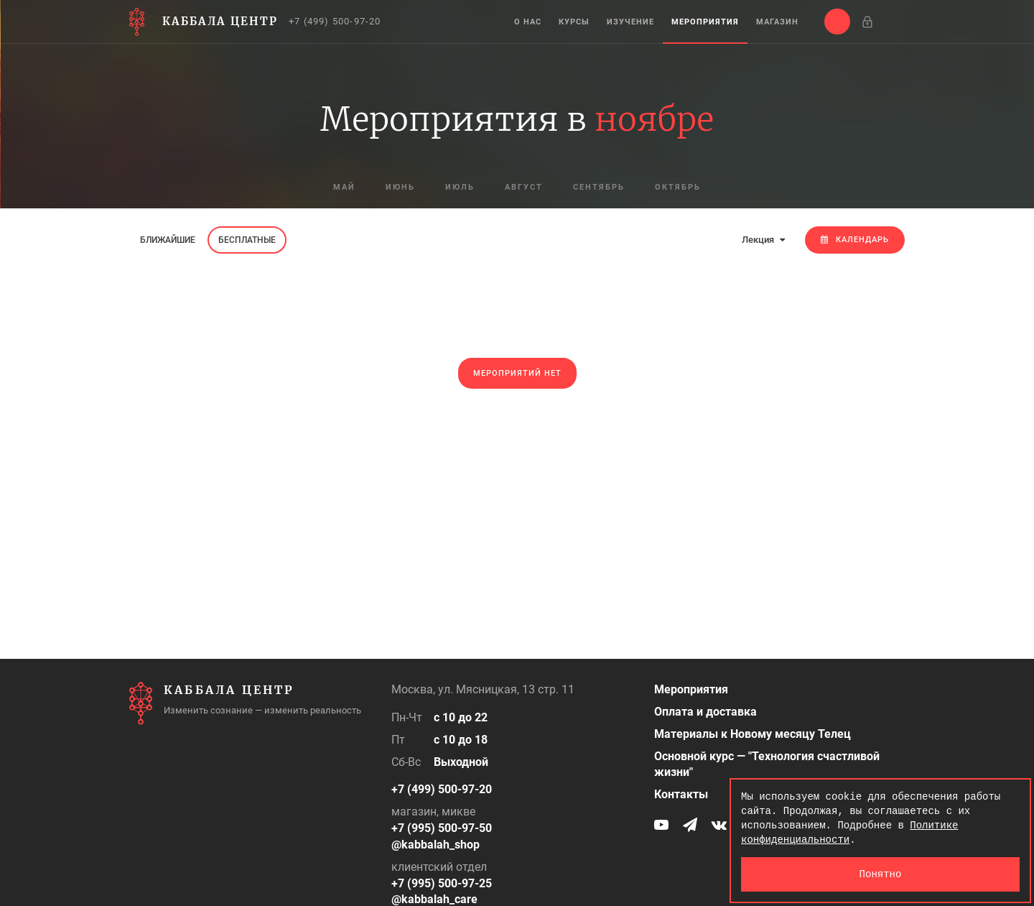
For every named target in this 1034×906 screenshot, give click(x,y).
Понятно (881, 874)
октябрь (678, 187)
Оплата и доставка (705, 711)
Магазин (777, 22)
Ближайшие (167, 240)
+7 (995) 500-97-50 (441, 828)
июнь (400, 187)
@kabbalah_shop (435, 844)
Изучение (630, 22)
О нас (527, 22)
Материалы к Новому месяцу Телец (752, 734)
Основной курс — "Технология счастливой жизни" (767, 764)
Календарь (855, 239)
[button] (837, 21)
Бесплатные (247, 240)
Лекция (763, 239)
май (344, 187)
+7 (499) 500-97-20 (335, 21)
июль (460, 187)
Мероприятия (705, 22)
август (524, 187)
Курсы (574, 22)
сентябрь (599, 187)
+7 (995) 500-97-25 (441, 883)
